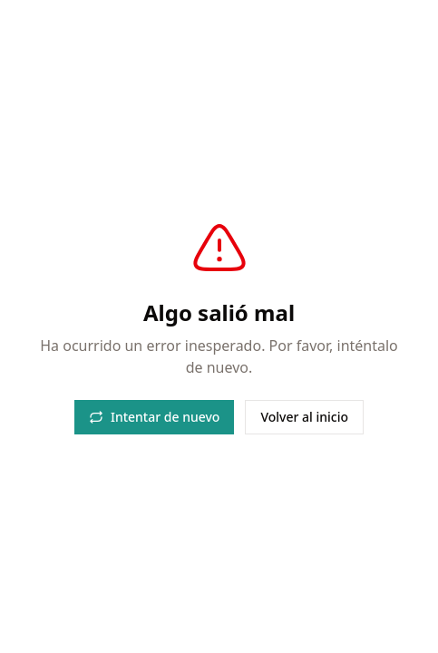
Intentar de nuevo (154, 416)
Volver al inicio (304, 416)
